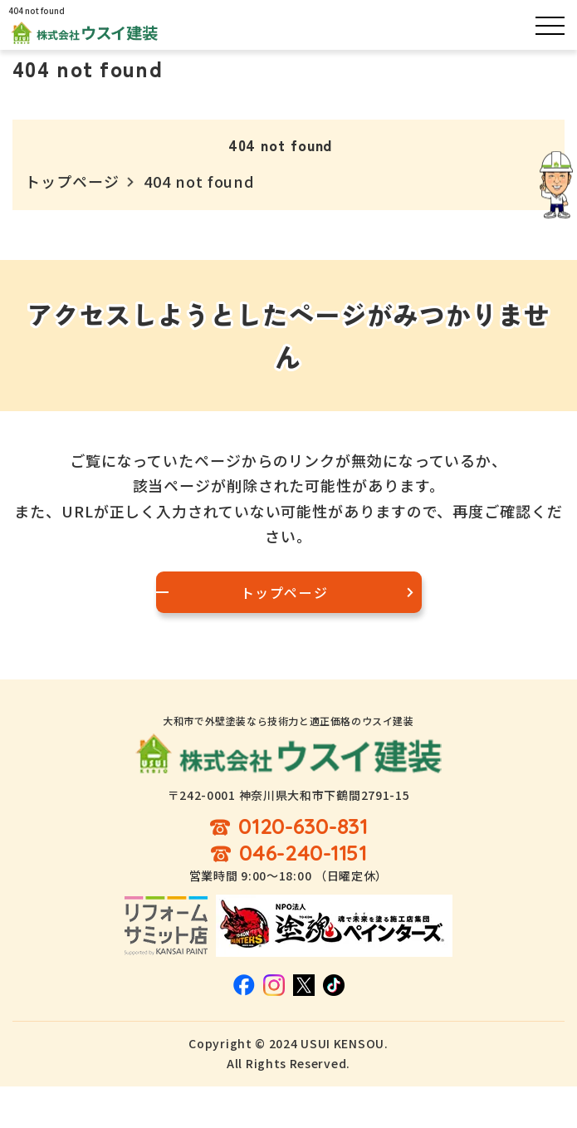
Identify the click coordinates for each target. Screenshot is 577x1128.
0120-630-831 (303, 827)
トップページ (72, 181)
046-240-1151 (303, 853)
